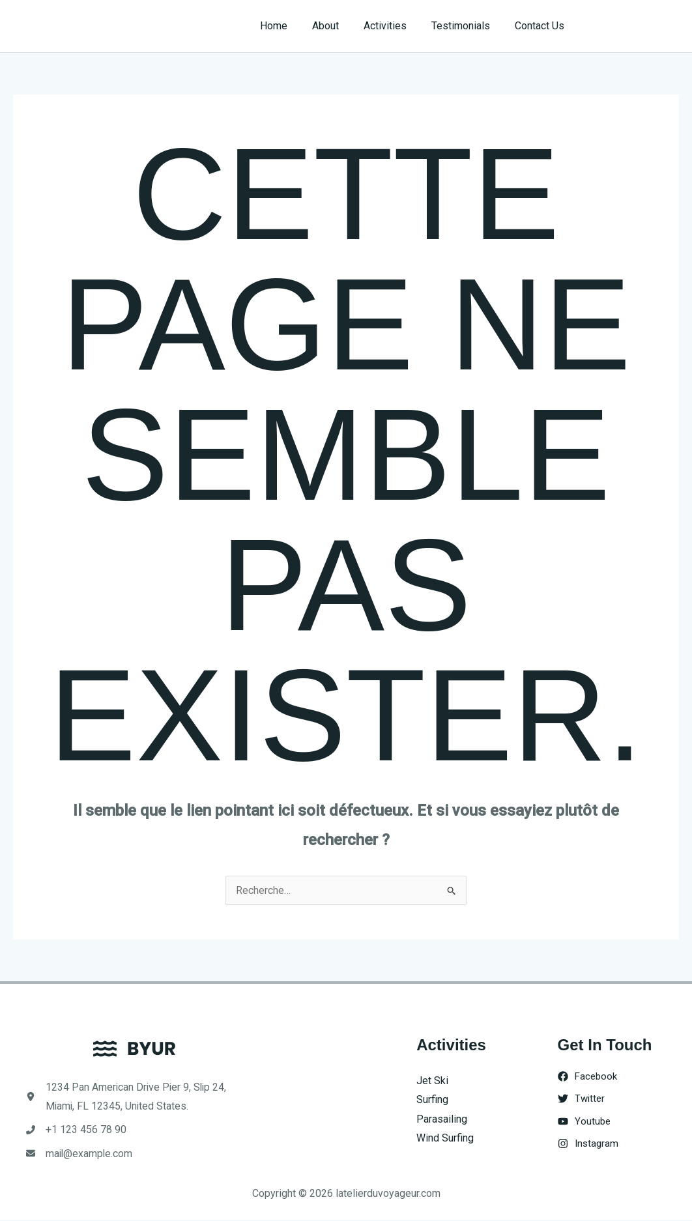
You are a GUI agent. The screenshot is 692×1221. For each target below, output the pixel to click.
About (339, 26)
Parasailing (441, 1119)
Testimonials (466, 26)
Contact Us (541, 26)
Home (291, 26)
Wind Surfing (445, 1138)
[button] (634, 26)
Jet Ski (432, 1080)
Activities (394, 26)
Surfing (432, 1099)
